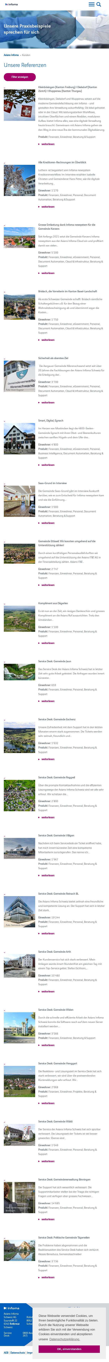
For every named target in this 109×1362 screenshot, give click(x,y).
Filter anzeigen (19, 77)
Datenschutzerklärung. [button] (65, 1339)
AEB (6, 1352)
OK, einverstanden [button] (69, 1349)
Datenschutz (17, 1352)
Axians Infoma (11, 55)
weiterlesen (47, 144)
